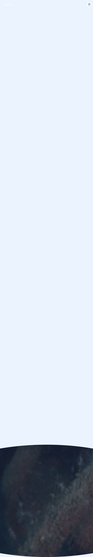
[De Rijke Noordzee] (8, 4)
